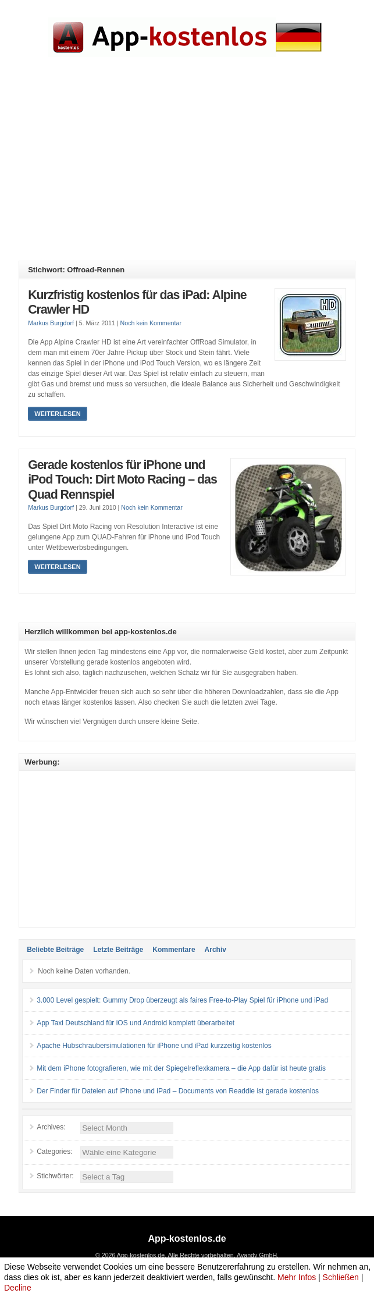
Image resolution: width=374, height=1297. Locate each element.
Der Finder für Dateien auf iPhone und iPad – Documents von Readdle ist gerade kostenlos (178, 1091)
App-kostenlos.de (187, 1238)
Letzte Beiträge (118, 950)
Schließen (341, 1277)
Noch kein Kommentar (150, 322)
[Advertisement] (196, 167)
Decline (17, 1287)
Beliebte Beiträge (55, 950)
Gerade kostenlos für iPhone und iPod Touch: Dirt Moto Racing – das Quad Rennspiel (122, 480)
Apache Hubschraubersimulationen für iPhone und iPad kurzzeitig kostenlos (154, 1046)
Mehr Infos (296, 1277)
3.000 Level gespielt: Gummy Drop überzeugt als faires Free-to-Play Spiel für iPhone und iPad (182, 1000)
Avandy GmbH (257, 1255)
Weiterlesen (57, 413)
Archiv (215, 950)
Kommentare (173, 950)
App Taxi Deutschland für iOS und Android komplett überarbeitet (135, 1023)
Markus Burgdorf (51, 322)
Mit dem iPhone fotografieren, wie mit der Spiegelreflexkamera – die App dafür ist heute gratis (181, 1068)
